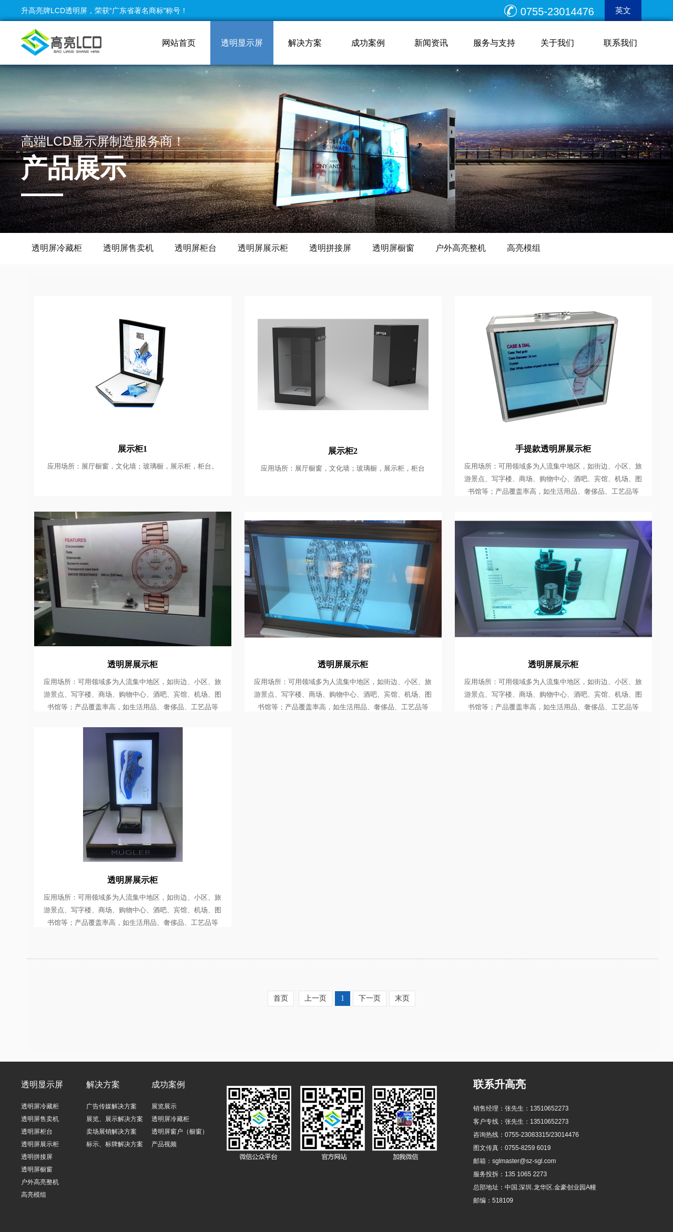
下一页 (370, 998)
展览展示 (164, 1106)
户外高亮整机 (460, 247)
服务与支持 (494, 42)
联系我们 (620, 42)
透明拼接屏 (330, 247)
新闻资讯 (431, 42)
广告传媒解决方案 (111, 1106)
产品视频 (164, 1144)
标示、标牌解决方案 (114, 1144)
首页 (280, 998)
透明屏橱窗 (393, 247)
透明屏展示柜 (263, 247)
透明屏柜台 (196, 247)
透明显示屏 (242, 42)
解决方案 (305, 42)
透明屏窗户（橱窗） (179, 1131)
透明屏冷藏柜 (57, 247)
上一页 (315, 998)
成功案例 (368, 42)
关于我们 (557, 42)
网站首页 (179, 42)
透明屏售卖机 (128, 247)
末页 (402, 998)
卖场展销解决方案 (111, 1131)
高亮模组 (524, 247)
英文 (623, 10)
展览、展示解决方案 (114, 1119)
